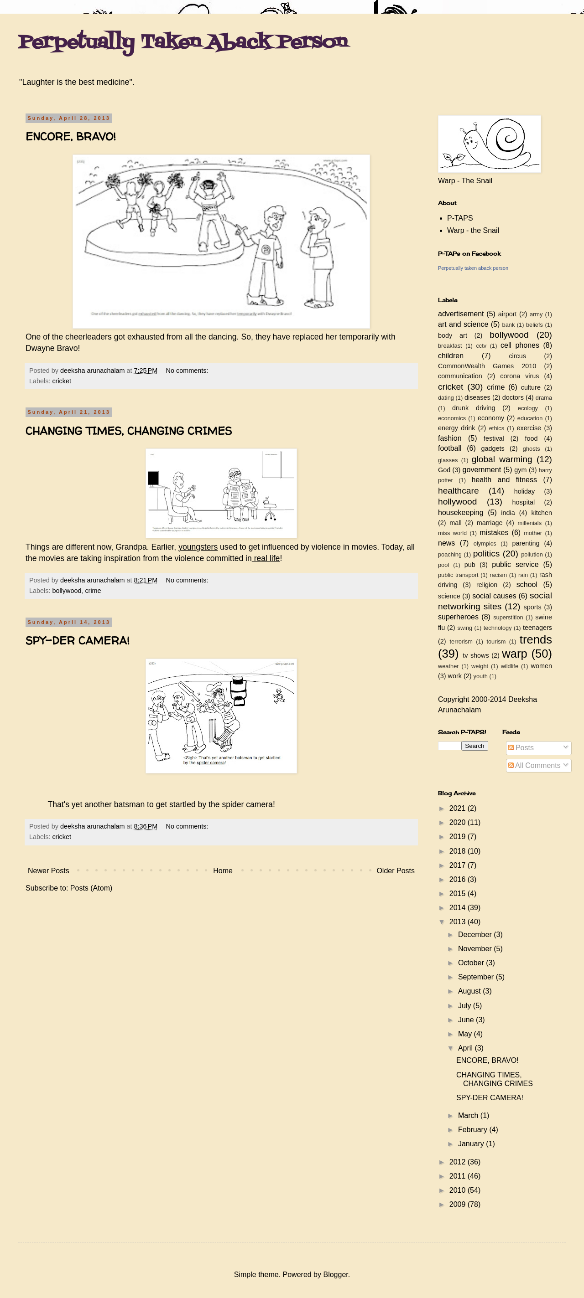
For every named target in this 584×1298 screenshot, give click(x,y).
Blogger (335, 1274)
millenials (529, 523)
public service (515, 564)
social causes (494, 596)
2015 (458, 893)
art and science (463, 324)
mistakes (494, 532)
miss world (452, 533)
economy (491, 418)
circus (517, 356)
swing (464, 627)
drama (544, 397)
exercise (529, 428)
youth (481, 676)
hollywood (457, 501)
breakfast (450, 345)
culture (531, 387)
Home (223, 871)
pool (443, 564)
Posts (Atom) (91, 888)
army (536, 314)
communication (460, 376)
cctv (481, 345)
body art (452, 335)
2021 (458, 808)
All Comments (534, 765)
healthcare (458, 490)
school (526, 584)
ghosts (531, 448)
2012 (458, 1162)
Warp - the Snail (473, 230)
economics (452, 418)
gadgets (493, 448)
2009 (458, 1204)
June (467, 1020)
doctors (513, 397)
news (446, 543)
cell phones (520, 345)
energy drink (456, 428)
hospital (523, 502)
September (477, 977)
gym (520, 470)
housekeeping (461, 512)
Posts (521, 748)
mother (533, 533)
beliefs (534, 324)
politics (486, 553)
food (531, 438)
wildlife (509, 666)
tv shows (476, 655)
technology (498, 627)
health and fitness (504, 480)
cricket (61, 381)
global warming (502, 459)
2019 (458, 836)
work (455, 676)
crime (93, 590)
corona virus (519, 376)
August (470, 991)
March (469, 1115)
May (466, 1034)
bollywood (66, 590)
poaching (450, 554)
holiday (524, 491)
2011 (458, 1176)
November (476, 949)
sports (533, 607)
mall (455, 522)
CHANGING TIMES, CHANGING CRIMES (129, 430)
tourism (496, 641)
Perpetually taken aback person (473, 268)
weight (479, 666)
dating (446, 397)
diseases (477, 397)
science (449, 596)
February (473, 1129)
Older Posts (395, 871)
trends (536, 639)
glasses (448, 460)
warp (514, 653)
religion (486, 584)
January (472, 1144)
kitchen (541, 512)
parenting (525, 543)
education (530, 418)
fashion (450, 438)
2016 (458, 879)
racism (498, 575)
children (451, 356)
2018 (458, 851)
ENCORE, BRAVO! (71, 136)
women (541, 666)
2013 (458, 922)
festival (494, 438)
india (508, 512)
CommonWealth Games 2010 (487, 366)
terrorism (460, 641)
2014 (458, 908)
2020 (458, 822)
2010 (458, 1190)
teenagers (537, 627)
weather (448, 666)
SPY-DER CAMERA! (78, 640)
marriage (490, 522)
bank (508, 324)
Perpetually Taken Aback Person (182, 42)
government (482, 470)
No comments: (188, 370)
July (465, 1006)
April (466, 1048)
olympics (485, 543)
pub (469, 564)
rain (523, 575)
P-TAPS (460, 218)
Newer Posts (48, 871)
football (450, 448)
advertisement (461, 314)
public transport (458, 575)
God (444, 470)
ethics (496, 428)
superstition (508, 617)
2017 (458, 865)
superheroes (458, 617)
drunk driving (473, 408)
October (472, 963)
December (476, 934)
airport (507, 314)
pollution (532, 554)
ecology (528, 408)
